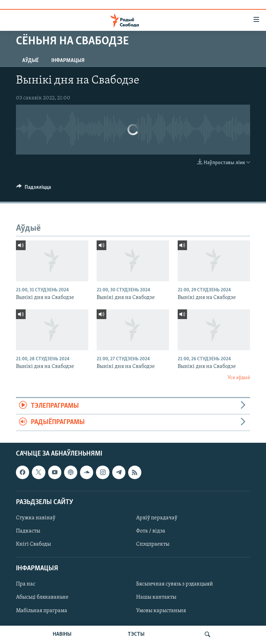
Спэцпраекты (152, 544)
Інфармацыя (68, 60)
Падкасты (28, 531)
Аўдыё (30, 60)
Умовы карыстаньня (161, 610)
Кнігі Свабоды (33, 544)
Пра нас (25, 584)
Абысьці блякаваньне (42, 597)
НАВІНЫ (62, 634)
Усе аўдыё (239, 377)
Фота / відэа (150, 531)
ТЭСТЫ (136, 634)
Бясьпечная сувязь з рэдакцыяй (174, 584)
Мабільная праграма (41, 610)
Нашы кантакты (156, 597)
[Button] (33, 188)
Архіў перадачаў (156, 518)
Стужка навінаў (35, 518)
